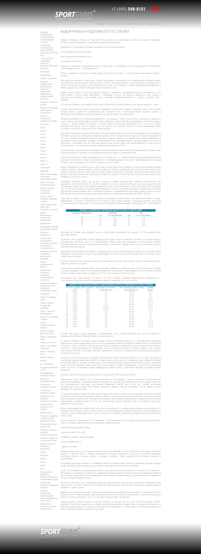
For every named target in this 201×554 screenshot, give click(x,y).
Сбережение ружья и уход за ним (49, 425)
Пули (42, 468)
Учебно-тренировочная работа (46, 264)
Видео (149, 24)
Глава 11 (43, 161)
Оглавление (45, 71)
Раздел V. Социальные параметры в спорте (48, 118)
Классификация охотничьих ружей (47, 374)
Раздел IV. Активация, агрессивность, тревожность (49, 110)
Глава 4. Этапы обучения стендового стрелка (49, 198)
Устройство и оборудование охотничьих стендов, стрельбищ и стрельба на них (48, 243)
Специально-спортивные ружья (48, 385)
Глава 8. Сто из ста (48, 342)
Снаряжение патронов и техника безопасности (48, 506)
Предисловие (46, 75)
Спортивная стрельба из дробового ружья (49, 228)
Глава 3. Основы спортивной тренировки (46, 190)
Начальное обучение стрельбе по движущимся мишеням (48, 255)
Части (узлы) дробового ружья (47, 391)
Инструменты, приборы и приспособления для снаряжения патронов (49, 476)
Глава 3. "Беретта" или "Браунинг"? (47, 312)
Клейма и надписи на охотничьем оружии (48, 439)
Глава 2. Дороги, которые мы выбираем (47, 305)
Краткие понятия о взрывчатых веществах (48, 446)
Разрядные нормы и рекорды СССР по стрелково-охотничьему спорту (48, 287)
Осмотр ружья (46, 412)
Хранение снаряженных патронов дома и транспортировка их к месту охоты (49, 496)
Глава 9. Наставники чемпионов (48, 347)
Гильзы (43, 459)
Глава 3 (43, 134)
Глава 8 (43, 151)
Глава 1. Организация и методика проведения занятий (48, 176)
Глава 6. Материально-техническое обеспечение (46, 216)
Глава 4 (43, 137)
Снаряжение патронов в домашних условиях (49, 485)
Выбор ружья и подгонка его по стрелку (46, 406)
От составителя (46, 364)
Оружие (110, 24)
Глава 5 (43, 141)
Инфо (141, 24)
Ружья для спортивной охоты (47, 380)
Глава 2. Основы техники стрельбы (47, 183)
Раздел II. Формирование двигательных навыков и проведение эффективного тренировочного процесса (47, 90)
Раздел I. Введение (48, 78)
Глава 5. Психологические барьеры (47, 325)
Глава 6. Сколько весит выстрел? (47, 332)
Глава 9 (43, 154)
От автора (44, 124)
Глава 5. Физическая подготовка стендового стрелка (48, 207)
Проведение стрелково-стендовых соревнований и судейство (46, 275)
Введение (44, 171)
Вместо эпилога (47, 357)
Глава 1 (43, 127)
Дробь (43, 465)
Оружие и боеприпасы (45, 233)
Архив (158, 24)
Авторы (43, 360)
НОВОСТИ (120, 24)
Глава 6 (43, 144)
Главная (100, 24)
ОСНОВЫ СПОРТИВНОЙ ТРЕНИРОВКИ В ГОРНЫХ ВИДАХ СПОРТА (47, 37)
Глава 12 (43, 164)
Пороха (43, 452)
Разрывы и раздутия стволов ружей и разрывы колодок (48, 418)
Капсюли (44, 455)
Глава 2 (43, 131)
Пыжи (42, 462)
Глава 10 (43, 157)
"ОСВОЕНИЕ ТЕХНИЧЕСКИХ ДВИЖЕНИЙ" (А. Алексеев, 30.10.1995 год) (49, 50)
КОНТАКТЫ (132, 24)
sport (75, 14)
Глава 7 (43, 147)
